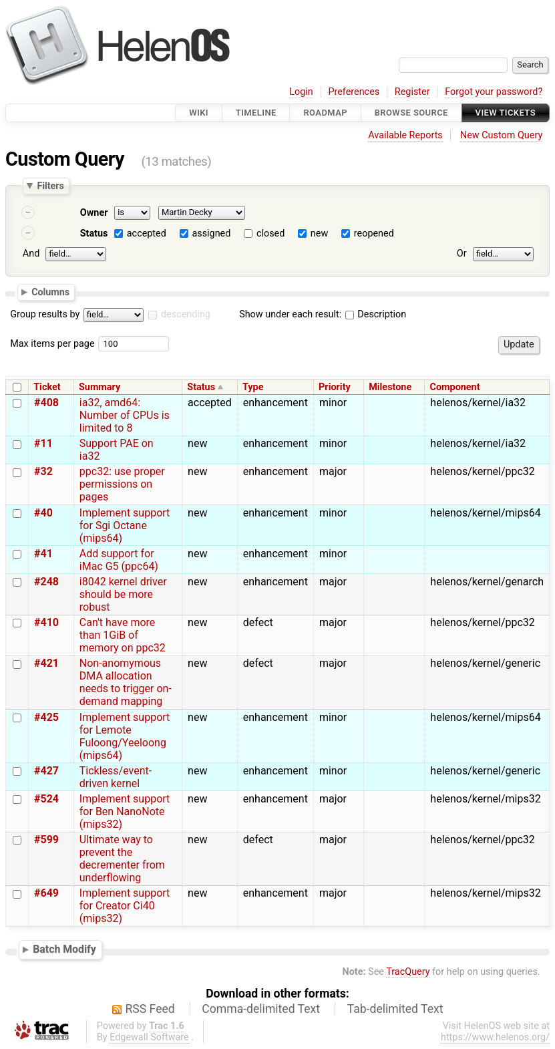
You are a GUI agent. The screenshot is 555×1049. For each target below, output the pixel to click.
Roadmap (325, 113)
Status (94, 233)
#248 (46, 581)
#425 (46, 717)
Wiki (198, 113)
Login (301, 92)
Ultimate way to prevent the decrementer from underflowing (122, 858)
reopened (374, 233)
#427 (46, 770)
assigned (211, 233)
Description (375, 314)
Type (252, 387)
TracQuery (407, 972)
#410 (46, 622)
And (31, 253)
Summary (99, 387)
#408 (46, 402)
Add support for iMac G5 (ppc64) (118, 560)
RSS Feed (150, 1009)
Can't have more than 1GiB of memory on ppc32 (122, 635)
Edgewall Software (149, 1037)
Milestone (390, 387)
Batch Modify (64, 949)
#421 (46, 663)
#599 (46, 839)
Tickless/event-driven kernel (115, 777)
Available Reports (405, 135)
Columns (50, 291)
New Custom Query (501, 135)
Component (455, 387)
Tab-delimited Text (395, 1009)
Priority (335, 387)
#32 (43, 471)
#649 (46, 893)
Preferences (353, 92)
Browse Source (411, 113)
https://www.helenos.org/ (495, 1037)
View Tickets (506, 113)
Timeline (256, 113)
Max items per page (52, 343)
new (319, 233)
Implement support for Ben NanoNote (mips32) (124, 811)
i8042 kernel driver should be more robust (123, 594)
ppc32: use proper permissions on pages (122, 484)
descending (185, 314)
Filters (50, 185)
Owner (94, 212)
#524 (46, 798)
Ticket (46, 387)
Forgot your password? (493, 92)
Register (412, 92)
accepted (146, 233)
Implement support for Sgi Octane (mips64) (124, 525)
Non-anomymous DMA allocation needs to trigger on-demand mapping (125, 682)
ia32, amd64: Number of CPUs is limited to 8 (124, 415)
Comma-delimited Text (261, 1009)
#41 (43, 553)
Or (462, 253)
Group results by (44, 314)
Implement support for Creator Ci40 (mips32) (124, 906)
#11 (43, 443)
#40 (43, 512)
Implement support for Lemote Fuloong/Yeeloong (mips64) (124, 736)
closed (270, 233)
